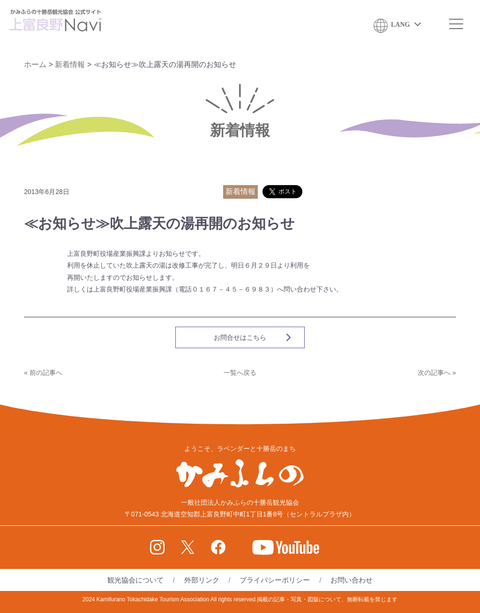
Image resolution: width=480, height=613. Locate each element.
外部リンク (201, 580)
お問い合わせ (351, 580)
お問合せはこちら (240, 337)
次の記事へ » (437, 372)
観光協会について (135, 580)
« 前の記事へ (43, 372)
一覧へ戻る (240, 372)
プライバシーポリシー (275, 580)
